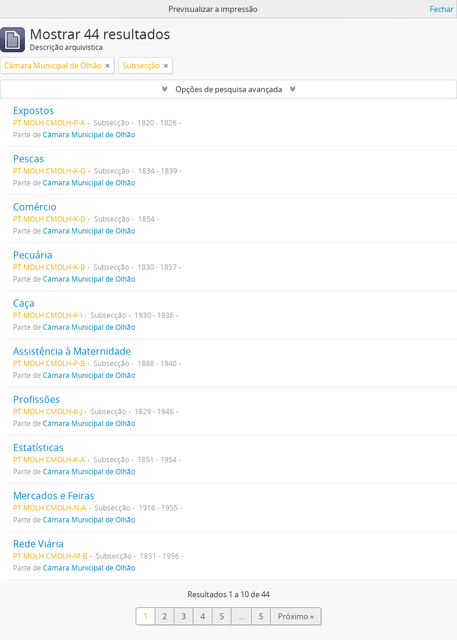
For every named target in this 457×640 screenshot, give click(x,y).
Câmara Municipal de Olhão (89, 134)
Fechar (441, 9)
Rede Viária (38, 543)
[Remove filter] (107, 65)
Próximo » (296, 616)
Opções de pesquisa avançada (229, 89)
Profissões (36, 399)
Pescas (28, 158)
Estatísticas (38, 447)
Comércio (35, 206)
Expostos (33, 110)
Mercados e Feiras (54, 495)
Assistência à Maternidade (72, 351)
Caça (24, 303)
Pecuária (32, 254)
